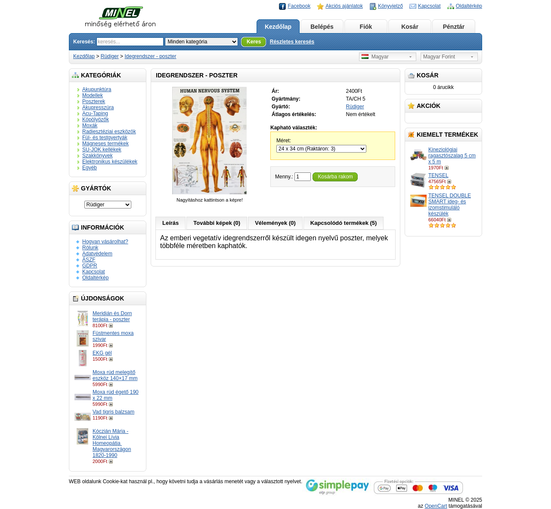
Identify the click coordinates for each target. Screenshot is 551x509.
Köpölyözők (95, 120)
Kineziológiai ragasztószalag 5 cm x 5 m (452, 156)
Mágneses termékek (105, 144)
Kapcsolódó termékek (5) (343, 223)
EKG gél (102, 353)
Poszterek (93, 101)
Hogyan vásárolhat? (105, 242)
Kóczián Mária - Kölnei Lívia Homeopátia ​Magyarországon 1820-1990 (112, 443)
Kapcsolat (429, 6)
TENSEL (438, 175)
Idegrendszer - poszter (150, 56)
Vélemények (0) (275, 223)
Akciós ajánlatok (344, 6)
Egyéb (89, 168)
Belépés (322, 26)
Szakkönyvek (97, 156)
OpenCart (436, 506)
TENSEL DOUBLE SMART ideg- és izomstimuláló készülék (449, 205)
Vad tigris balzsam (113, 412)
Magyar (375, 57)
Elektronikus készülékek (109, 162)
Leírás (170, 223)
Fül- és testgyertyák (104, 138)
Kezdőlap (278, 26)
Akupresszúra (98, 107)
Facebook (299, 6)
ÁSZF (89, 260)
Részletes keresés (292, 42)
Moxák (89, 126)
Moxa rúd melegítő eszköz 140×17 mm (115, 375)
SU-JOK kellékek (101, 150)
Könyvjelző (390, 6)
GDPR (89, 266)
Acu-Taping (95, 113)
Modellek (92, 95)
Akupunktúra (96, 89)
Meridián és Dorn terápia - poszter (112, 316)
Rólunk (90, 248)
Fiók (366, 26)
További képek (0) (216, 223)
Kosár (409, 26)
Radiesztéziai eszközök (109, 132)
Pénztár (454, 26)
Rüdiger (110, 56)
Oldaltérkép (469, 6)
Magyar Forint (439, 57)
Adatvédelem (97, 254)
